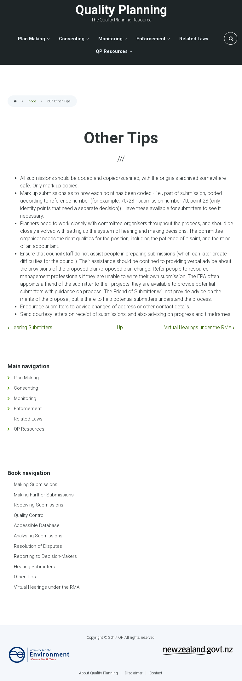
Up (120, 327)
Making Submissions (35, 484)
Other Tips (25, 577)
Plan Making (26, 378)
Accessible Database (37, 525)
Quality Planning (121, 10)
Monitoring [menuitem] (110, 39)
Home (15, 101)
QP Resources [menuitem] (112, 51)
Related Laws (28, 419)
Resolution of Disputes (38, 546)
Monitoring (25, 398)
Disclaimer (133, 673)
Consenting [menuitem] (71, 39)
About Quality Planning (98, 673)
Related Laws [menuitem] (193, 39)
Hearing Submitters (30, 327)
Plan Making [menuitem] (31, 39)
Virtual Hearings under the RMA (199, 327)
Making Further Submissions (44, 495)
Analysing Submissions (38, 536)
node (32, 101)
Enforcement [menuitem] (150, 39)
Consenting (26, 388)
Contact (155, 673)
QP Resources (29, 429)
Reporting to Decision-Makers (45, 556)
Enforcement (28, 408)
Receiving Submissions (38, 505)
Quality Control (29, 515)
